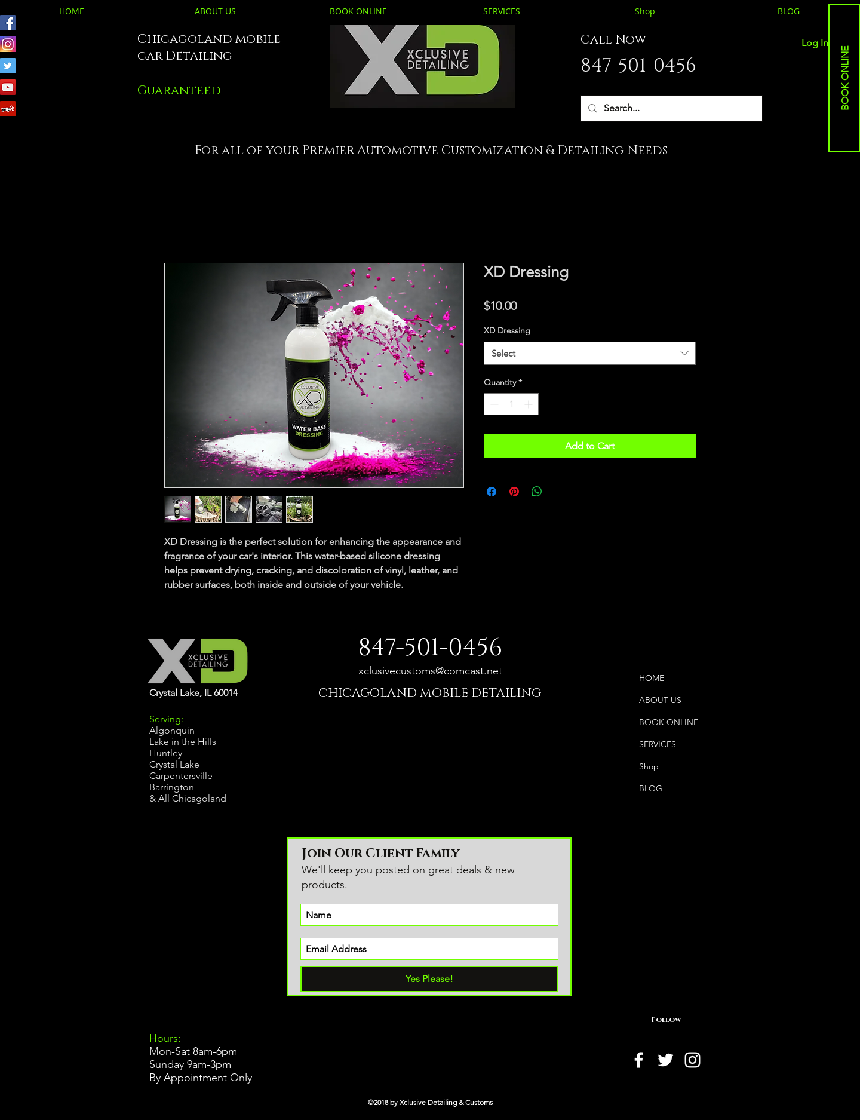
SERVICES (657, 744)
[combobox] (590, 353)
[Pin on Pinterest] (514, 491)
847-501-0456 (638, 66)
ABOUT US (660, 700)
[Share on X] (559, 491)
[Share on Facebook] (491, 491)
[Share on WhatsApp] (537, 491)
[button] (179, 90)
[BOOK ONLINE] (845, 78)
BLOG (650, 788)
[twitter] (665, 1060)
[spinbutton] (511, 404)
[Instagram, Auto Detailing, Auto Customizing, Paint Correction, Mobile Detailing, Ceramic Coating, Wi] (8, 44)
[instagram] (692, 1060)
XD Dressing (507, 330)
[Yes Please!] (429, 979)
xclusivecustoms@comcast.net (430, 670)
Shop (649, 766)
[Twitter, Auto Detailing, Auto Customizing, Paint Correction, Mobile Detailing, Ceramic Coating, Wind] (8, 65)
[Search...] (670, 108)
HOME (651, 678)
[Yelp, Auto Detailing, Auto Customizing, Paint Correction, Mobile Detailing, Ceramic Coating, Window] (8, 108)
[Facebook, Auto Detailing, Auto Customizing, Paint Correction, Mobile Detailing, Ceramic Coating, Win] (8, 22)
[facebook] (638, 1060)
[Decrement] (493, 404)
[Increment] (529, 404)
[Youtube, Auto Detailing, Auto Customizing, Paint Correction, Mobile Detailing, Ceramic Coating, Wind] (8, 87)
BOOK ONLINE (668, 722)
